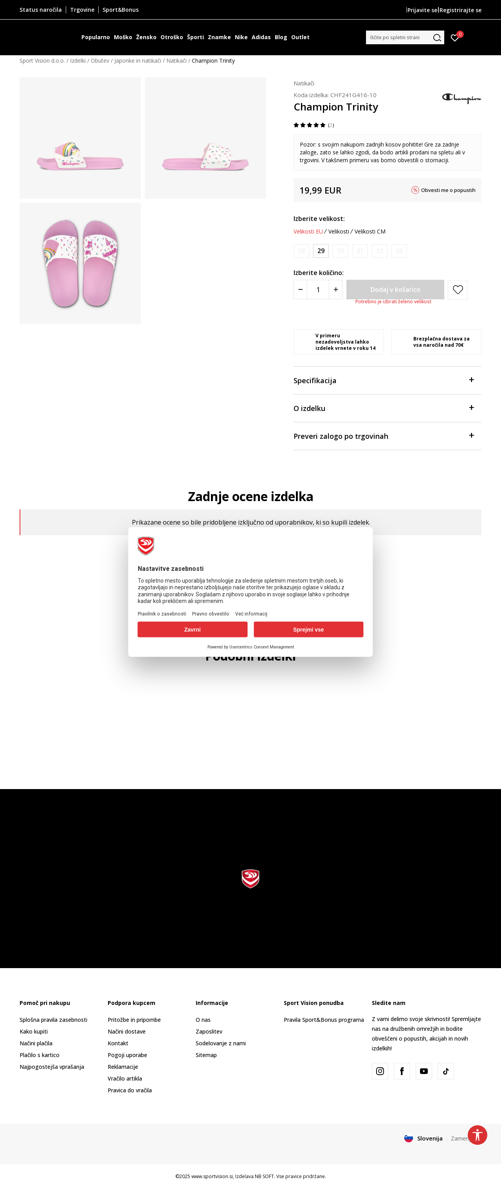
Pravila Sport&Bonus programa (324, 1019)
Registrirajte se (460, 10)
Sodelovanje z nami (221, 1043)
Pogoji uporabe (127, 1055)
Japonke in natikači (137, 60)
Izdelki (78, 60)
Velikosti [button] (338, 231)
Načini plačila (36, 1043)
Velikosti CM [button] (370, 231)
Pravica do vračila (130, 1090)
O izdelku (384, 407)
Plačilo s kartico (39, 1055)
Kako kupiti (34, 1031)
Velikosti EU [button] (308, 231)
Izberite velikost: (319, 218)
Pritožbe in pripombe (134, 1019)
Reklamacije (123, 1066)
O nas (203, 1019)
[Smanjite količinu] (300, 289)
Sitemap (206, 1055)
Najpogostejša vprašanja (52, 1066)
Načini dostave (127, 1031)
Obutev (100, 60)
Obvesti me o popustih (448, 190)
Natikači (176, 60)
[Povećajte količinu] (335, 289)
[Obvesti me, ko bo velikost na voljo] (301, 251)
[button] (405, 37)
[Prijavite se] (455, 37)
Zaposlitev (209, 1031)
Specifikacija (384, 380)
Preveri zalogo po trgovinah (384, 435)
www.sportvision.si (212, 1176)
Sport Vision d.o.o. (42, 60)
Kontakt (118, 1043)
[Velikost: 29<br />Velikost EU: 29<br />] (321, 251)
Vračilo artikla (125, 1078)
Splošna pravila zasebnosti (53, 1019)
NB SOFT (264, 1176)
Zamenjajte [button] (466, 1138)
